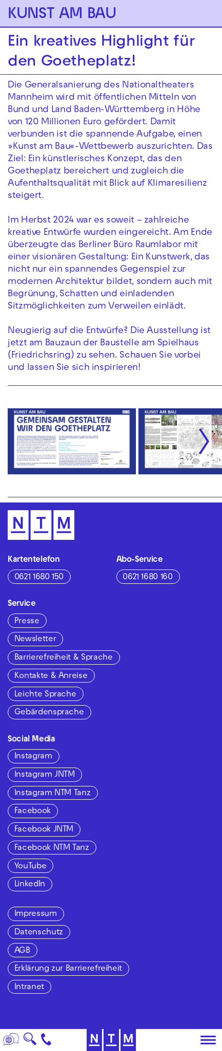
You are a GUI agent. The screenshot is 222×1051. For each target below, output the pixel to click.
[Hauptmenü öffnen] (208, 1040)
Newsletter (35, 640)
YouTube (30, 867)
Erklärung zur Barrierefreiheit (68, 969)
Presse (26, 622)
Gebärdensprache (49, 713)
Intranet (29, 987)
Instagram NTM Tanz (52, 794)
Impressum (35, 914)
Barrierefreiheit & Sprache (63, 658)
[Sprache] (11, 1040)
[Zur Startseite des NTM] (111, 1040)
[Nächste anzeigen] (204, 441)
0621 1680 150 (39, 578)
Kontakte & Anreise (51, 676)
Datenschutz (38, 933)
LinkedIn (29, 885)
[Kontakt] (46, 1040)
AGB (22, 951)
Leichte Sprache (45, 695)
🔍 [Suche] (29, 1042)
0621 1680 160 (147, 578)
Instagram (33, 757)
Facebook (32, 811)
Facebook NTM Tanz (51, 848)
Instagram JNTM (44, 775)
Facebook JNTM (43, 830)
